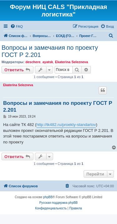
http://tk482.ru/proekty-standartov (66, 124)
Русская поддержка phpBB (58, 202)
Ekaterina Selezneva (71, 62)
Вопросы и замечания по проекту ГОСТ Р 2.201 (50, 51)
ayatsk (47, 62)
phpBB (48, 197)
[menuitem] (16, 26)
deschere (32, 62)
